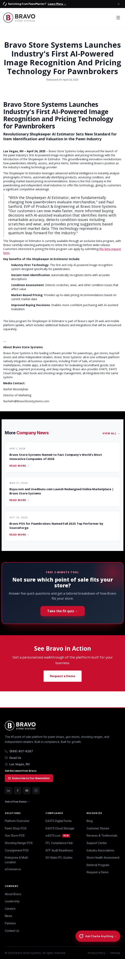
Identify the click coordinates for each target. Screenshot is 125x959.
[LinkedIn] (8, 790)
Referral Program (98, 865)
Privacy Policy (96, 953)
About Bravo (13, 894)
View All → (111, 433)
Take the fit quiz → (62, 611)
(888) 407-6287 (19, 751)
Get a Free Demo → (17, 801)
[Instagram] (36, 790)
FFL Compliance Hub (59, 843)
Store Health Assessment (103, 857)
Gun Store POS (15, 835)
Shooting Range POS (19, 843)
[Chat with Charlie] (97, 936)
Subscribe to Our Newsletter (29, 778)
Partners (10, 923)
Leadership (12, 901)
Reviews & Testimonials (102, 835)
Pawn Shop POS (15, 828)
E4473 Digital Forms (59, 821)
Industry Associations (100, 850)
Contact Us (12, 930)
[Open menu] (118, 17)
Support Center (97, 843)
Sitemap (115, 953)
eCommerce (13, 869)
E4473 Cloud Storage (60, 828)
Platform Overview (17, 821)
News (8, 916)
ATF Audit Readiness (59, 850)
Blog (90, 821)
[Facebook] (17, 790)
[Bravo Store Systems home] (62, 725)
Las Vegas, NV (17, 764)
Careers (10, 908)
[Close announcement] (118, 4)
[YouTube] (26, 790)
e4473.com (58, 835)
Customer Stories (98, 828)
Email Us (13, 757)
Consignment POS (17, 850)
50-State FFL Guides (59, 857)
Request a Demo (62, 676)
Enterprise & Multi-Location (17, 860)
